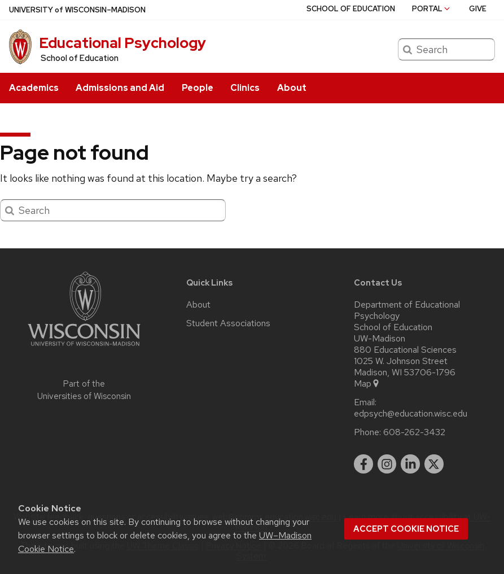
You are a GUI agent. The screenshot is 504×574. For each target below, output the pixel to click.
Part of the (84, 390)
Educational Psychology (122, 42)
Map (367, 383)
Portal (432, 9)
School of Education (80, 58)
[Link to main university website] (84, 348)
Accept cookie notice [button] (406, 528)
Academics (34, 88)
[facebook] (363, 464)
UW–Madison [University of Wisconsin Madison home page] (77, 10)
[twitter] (434, 464)
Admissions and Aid (120, 88)
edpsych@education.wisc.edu (410, 413)
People (197, 88)
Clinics (245, 88)
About (291, 88)
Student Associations (228, 323)
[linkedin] (410, 464)
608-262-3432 (414, 432)
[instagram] (387, 464)
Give (478, 9)
